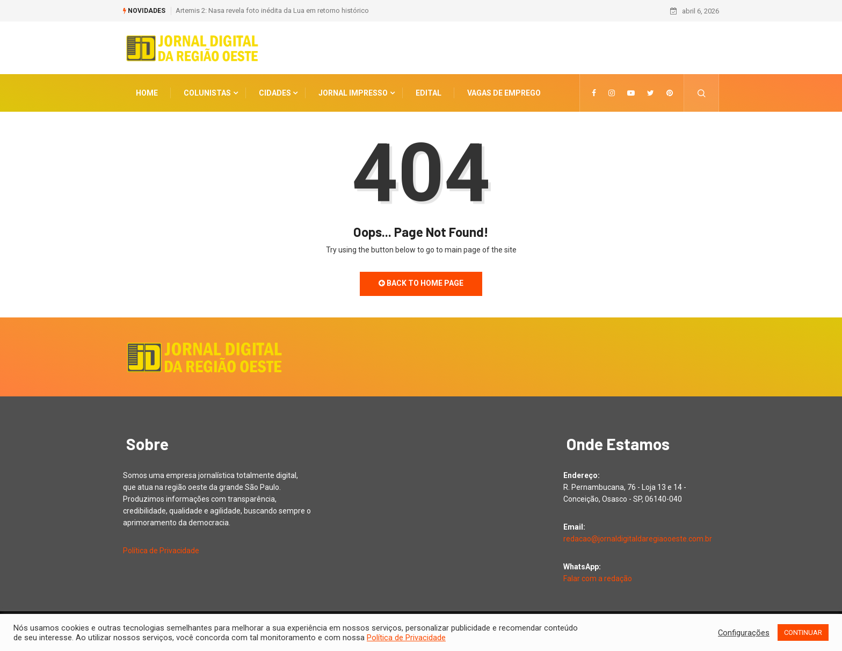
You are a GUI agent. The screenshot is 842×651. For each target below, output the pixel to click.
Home (147, 93)
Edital (428, 93)
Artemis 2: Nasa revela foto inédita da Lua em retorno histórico (272, 10)
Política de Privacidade (161, 550)
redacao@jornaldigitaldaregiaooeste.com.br (637, 538)
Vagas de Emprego (504, 93)
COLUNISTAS (207, 93)
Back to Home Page (421, 283)
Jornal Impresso (353, 93)
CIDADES (275, 93)
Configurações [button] (744, 633)
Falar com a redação (597, 578)
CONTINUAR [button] (803, 632)
